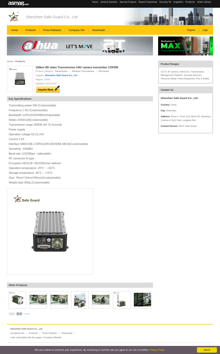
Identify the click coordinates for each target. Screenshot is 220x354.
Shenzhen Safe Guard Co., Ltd (52, 17)
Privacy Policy (157, 349)
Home (14, 30)
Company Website (52, 337)
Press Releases (52, 30)
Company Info (77, 30)
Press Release (49, 333)
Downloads (98, 30)
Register (191, 30)
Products (30, 30)
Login (205, 30)
